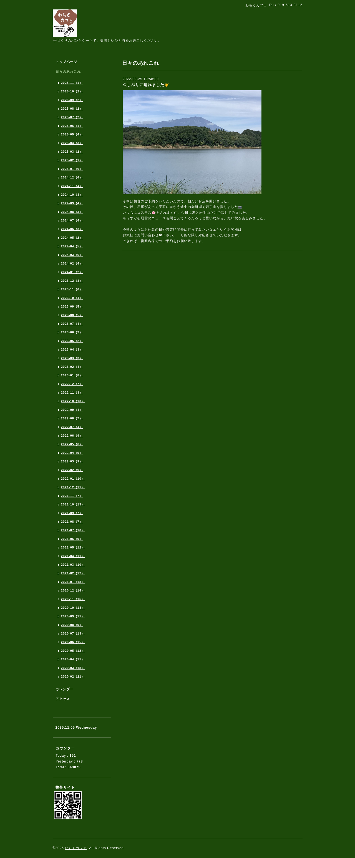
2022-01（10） (73, 478)
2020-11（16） (73, 599)
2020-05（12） (73, 650)
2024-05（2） (72, 237)
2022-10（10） (73, 401)
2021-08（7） (72, 521)
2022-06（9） (72, 435)
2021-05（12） (73, 547)
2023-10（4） (72, 298)
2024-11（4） (72, 186)
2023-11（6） (72, 289)
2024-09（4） (72, 203)
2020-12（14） (73, 590)
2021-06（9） (72, 538)
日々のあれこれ (68, 72)
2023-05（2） (72, 341)
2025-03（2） (72, 151)
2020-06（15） (73, 642)
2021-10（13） (73, 504)
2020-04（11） (73, 659)
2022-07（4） (72, 427)
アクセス (63, 699)
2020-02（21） (73, 676)
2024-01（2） (72, 272)
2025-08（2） (72, 108)
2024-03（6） (72, 254)
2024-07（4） (72, 220)
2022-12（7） (72, 384)
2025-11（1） (72, 82)
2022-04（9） (72, 452)
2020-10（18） (73, 607)
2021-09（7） (72, 513)
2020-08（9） (72, 624)
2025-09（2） (72, 100)
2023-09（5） (72, 306)
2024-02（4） (72, 263)
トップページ (66, 62)
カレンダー (65, 689)
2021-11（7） (72, 495)
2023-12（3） (72, 280)
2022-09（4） (72, 409)
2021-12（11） (73, 487)
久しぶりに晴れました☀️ (146, 84)
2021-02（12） (73, 573)
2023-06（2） (72, 332)
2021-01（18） (73, 581)
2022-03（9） (72, 461)
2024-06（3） (72, 229)
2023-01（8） (72, 375)
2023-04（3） (72, 349)
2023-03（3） (72, 358)
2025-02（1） (72, 160)
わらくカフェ (76, 848)
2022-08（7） (72, 418)
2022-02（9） (72, 470)
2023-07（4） (72, 323)
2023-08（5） (72, 315)
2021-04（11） (73, 556)
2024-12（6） (72, 177)
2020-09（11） (73, 616)
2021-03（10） (73, 564)
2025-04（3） (72, 143)
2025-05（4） (72, 134)
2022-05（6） (72, 444)
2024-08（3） (72, 211)
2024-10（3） (72, 194)
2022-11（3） (72, 392)
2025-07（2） (72, 117)
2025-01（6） (72, 168)
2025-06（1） (72, 125)
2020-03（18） (73, 668)
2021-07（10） (73, 530)
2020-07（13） (73, 633)
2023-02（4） (72, 366)
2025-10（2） (72, 91)
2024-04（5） (72, 246)
